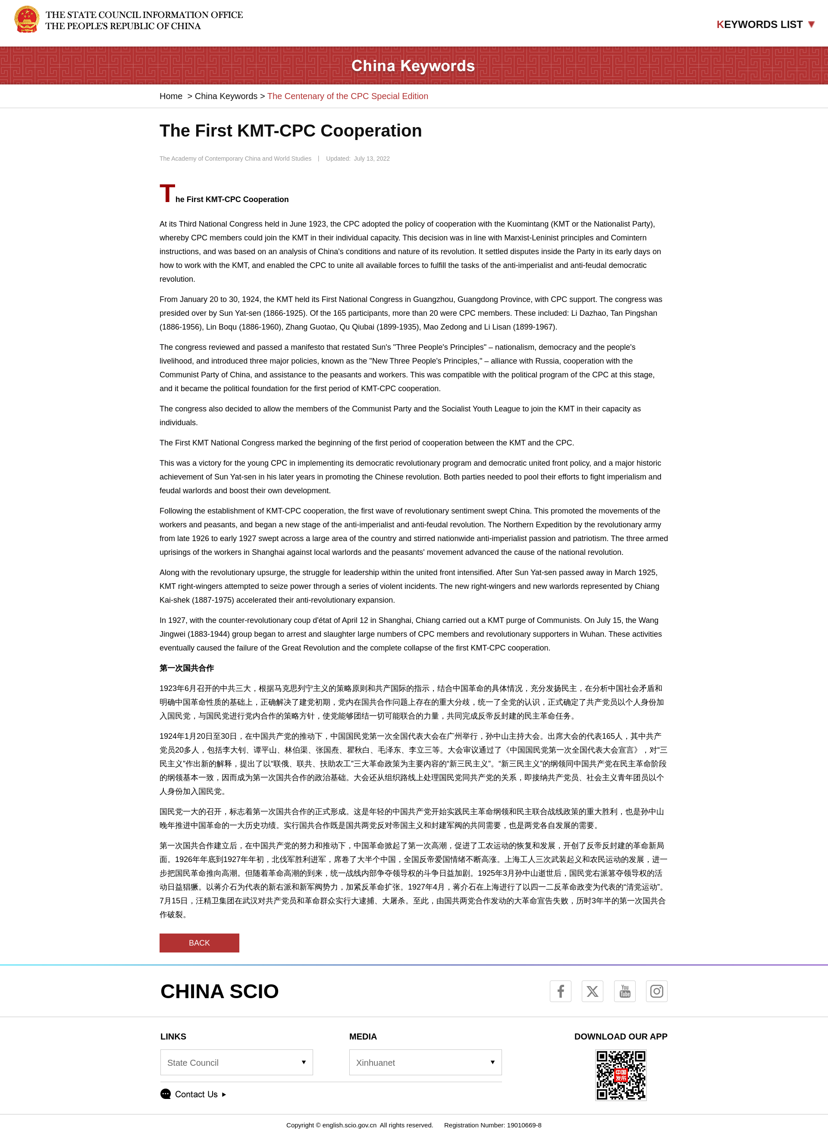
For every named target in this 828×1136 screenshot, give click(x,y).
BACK (199, 943)
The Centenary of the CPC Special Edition (348, 96)
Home (171, 96)
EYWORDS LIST (766, 24)
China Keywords (226, 96)
